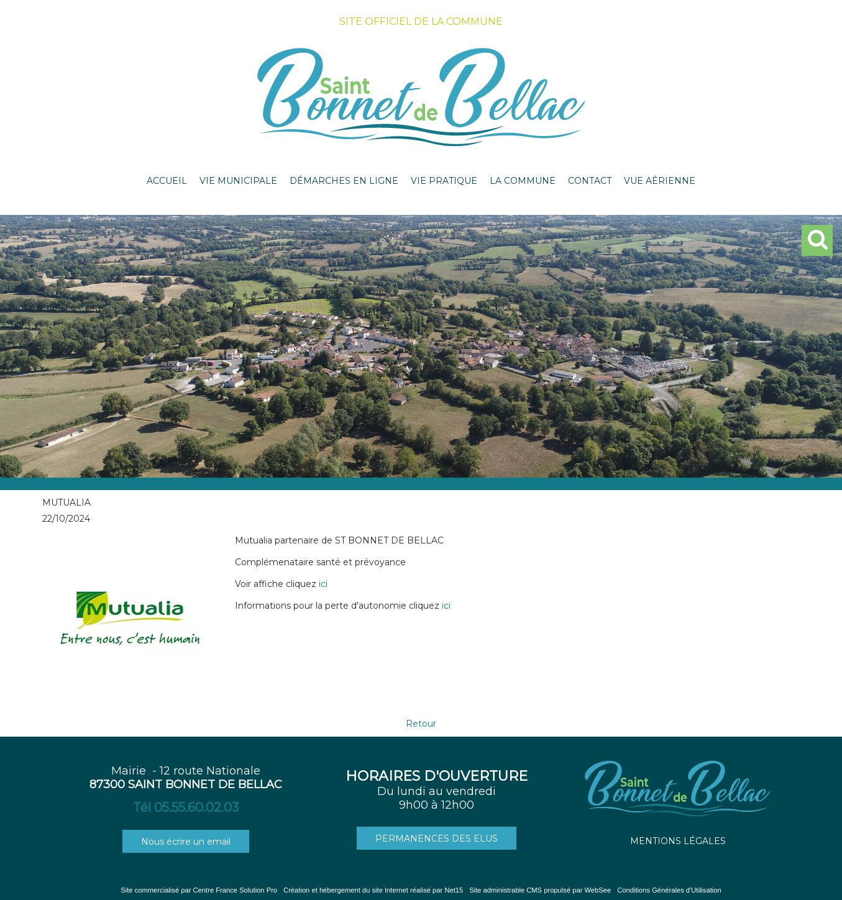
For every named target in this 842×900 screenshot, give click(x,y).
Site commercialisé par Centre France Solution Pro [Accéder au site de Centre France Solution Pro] (199, 890)
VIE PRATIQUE (444, 180)
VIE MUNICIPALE (238, 180)
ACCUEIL (167, 180)
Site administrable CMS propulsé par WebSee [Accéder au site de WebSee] (540, 890)
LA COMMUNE (523, 180)
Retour (421, 723)
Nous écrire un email (186, 841)
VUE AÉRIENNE (659, 180)
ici (323, 583)
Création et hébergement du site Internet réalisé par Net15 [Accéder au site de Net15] (373, 890)
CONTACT (589, 180)
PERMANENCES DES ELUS (436, 838)
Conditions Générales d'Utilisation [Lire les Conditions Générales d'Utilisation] (669, 890)
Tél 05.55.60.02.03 (186, 807)
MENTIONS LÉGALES (678, 841)
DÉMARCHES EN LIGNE (344, 180)
